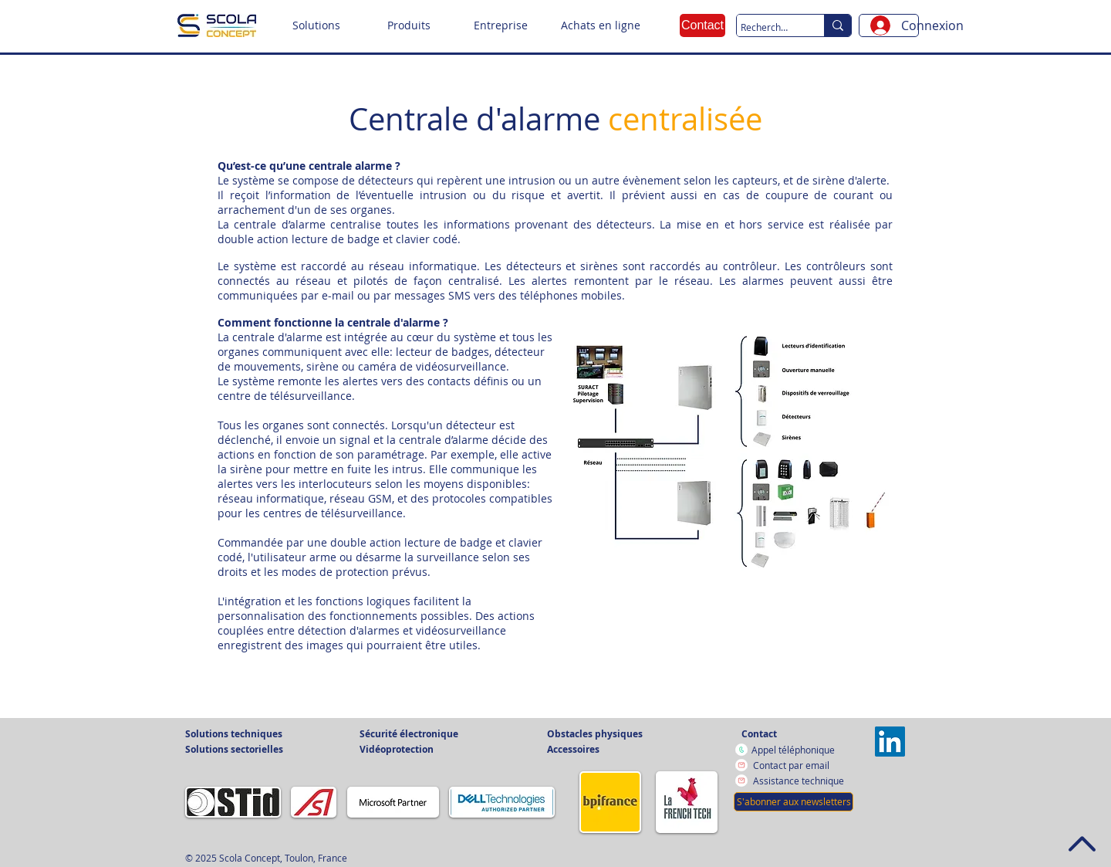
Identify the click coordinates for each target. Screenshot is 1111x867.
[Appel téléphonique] (800, 749)
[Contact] (702, 25)
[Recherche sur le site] (766, 27)
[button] (316, 25)
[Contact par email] (801, 765)
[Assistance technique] (801, 780)
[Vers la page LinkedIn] (890, 741)
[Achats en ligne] (600, 25)
